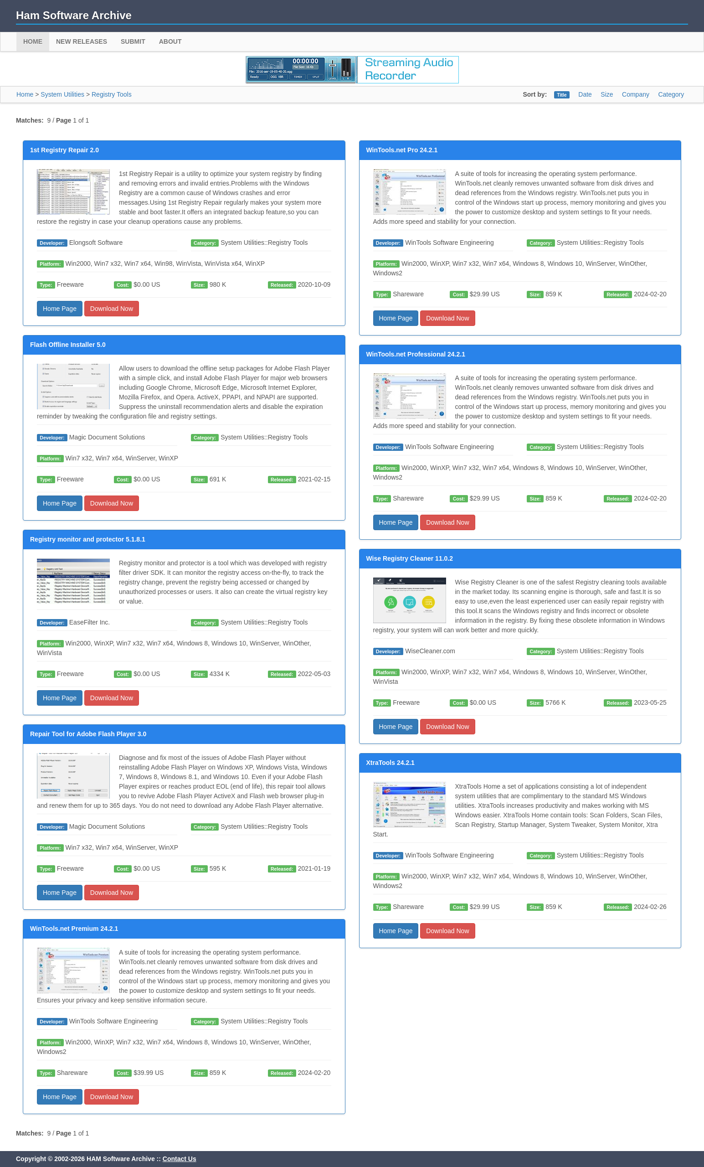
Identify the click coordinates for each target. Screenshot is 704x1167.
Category (671, 94)
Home (32, 41)
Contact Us (179, 1158)
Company (635, 94)
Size (607, 94)
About (170, 41)
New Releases (81, 41)
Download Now (111, 308)
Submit (133, 41)
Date (585, 94)
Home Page (60, 308)
